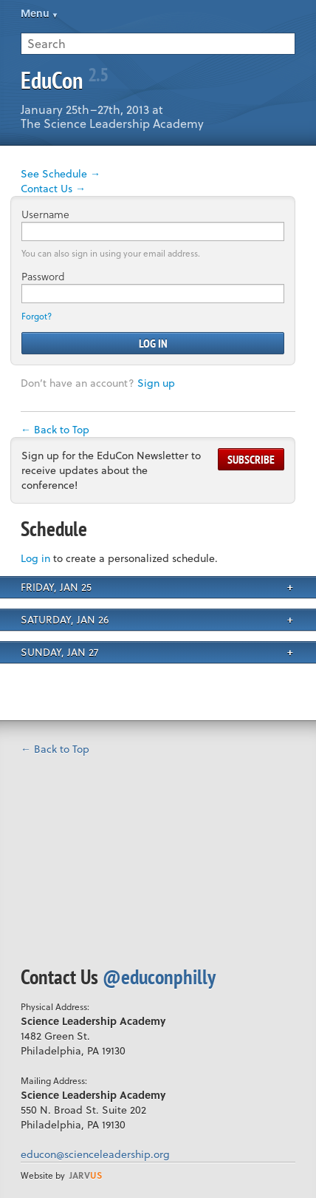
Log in (35, 558)
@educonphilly (159, 976)
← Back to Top (55, 429)
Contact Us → (53, 188)
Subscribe (251, 459)
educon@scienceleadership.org (95, 1154)
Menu (35, 13)
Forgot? (36, 316)
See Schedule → (60, 173)
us (85, 1175)
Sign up (156, 382)
